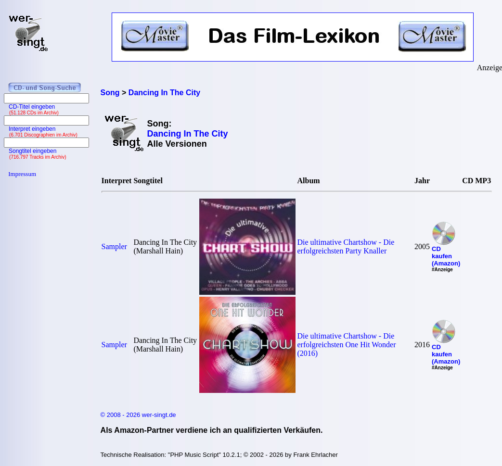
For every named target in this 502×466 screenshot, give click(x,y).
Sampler (114, 246)
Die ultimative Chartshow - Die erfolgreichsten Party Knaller (346, 246)
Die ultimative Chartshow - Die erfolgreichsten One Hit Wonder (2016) (346, 344)
